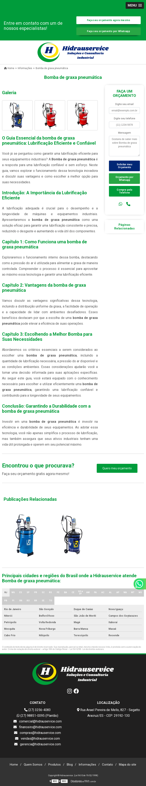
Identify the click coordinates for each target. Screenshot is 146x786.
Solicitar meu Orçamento (124, 166)
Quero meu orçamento (117, 468)
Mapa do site (127, 764)
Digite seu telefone (124, 118)
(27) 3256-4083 (37, 710)
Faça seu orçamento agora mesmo (108, 20)
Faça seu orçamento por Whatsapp (108, 31)
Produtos (54, 764)
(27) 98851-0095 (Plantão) (37, 716)
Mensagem (124, 132)
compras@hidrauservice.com (37, 733)
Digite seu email (124, 104)
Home (14, 764)
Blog (70, 764)
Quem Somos (33, 764)
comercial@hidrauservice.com (37, 721)
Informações (87, 764)
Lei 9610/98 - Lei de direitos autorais (87, 649)
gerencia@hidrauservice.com (37, 744)
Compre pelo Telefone (124, 191)
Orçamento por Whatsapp (124, 178)
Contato (107, 764)
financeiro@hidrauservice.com (37, 727)
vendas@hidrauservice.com (37, 738)
